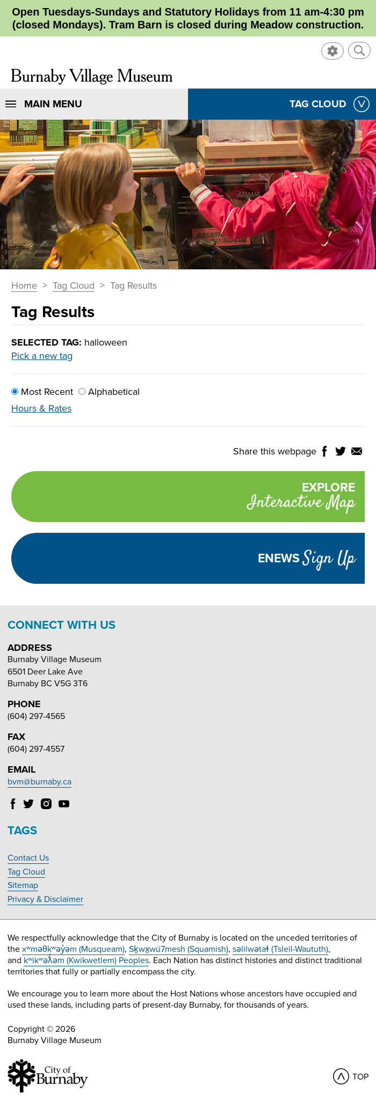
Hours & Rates (41, 408)
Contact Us (28, 858)
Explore (183, 497)
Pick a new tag (42, 356)
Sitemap (23, 885)
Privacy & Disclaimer (45, 899)
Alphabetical (109, 392)
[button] (359, 50)
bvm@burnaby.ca (39, 781)
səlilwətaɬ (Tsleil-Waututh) (280, 949)
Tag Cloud (74, 286)
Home (24, 286)
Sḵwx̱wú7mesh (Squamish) (178, 949)
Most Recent (42, 392)
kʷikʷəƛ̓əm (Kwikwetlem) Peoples (86, 960)
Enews (306, 558)
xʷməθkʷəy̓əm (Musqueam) (73, 949)
